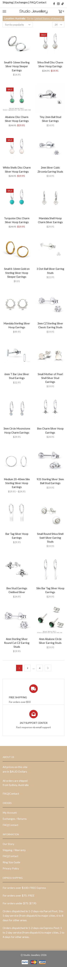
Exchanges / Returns (15, 818)
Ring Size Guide (11, 862)
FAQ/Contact (38, 2)
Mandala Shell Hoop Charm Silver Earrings (50, 220)
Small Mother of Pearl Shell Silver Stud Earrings (50, 377)
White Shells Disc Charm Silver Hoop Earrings (17, 169)
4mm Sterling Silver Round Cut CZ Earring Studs (16, 642)
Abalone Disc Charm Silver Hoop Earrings (17, 118)
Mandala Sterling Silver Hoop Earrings (17, 325)
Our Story (8, 843)
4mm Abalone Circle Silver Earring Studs (50, 640)
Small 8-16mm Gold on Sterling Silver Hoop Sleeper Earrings (17, 272)
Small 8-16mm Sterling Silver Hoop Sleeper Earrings (17, 66)
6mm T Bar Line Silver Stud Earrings (16, 376)
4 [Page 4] (39, 668)
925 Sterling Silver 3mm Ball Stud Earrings (50, 481)
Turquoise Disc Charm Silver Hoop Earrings (16, 220)
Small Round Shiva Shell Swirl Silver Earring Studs (50, 537)
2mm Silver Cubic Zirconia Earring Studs (50, 169)
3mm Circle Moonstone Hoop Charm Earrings (16, 430)
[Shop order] (18, 24)
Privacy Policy (11, 868)
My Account (10, 812)
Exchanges (21, 2)
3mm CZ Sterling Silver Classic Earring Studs (50, 325)
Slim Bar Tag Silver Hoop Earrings (50, 590)
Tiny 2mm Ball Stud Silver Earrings (50, 118)
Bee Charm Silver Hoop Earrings (50, 430)
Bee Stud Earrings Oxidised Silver (16, 590)
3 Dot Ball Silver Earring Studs (50, 270)
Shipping (8, 2)
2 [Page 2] (27, 668)
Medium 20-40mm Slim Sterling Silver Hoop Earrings (17, 483)
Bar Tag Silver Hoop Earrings (16, 535)
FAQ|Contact (11, 793)
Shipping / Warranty (14, 850)
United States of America (48, 18)
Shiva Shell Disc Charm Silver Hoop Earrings (50, 64)
